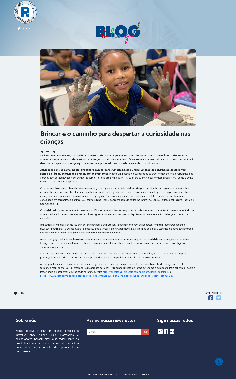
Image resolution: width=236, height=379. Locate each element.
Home (24, 29)
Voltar (20, 293)
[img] (219, 362)
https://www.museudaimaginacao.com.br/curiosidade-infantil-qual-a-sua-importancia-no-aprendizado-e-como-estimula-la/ (106, 276)
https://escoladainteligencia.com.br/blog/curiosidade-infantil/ (136, 272)
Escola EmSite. (143, 375)
